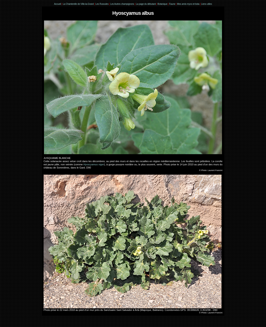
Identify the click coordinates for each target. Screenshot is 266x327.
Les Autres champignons (122, 4)
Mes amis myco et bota (188, 4)
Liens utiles (206, 4)
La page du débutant (146, 4)
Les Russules (102, 4)
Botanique (162, 4)
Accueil (57, 4)
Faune (172, 4)
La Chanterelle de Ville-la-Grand (78, 4)
